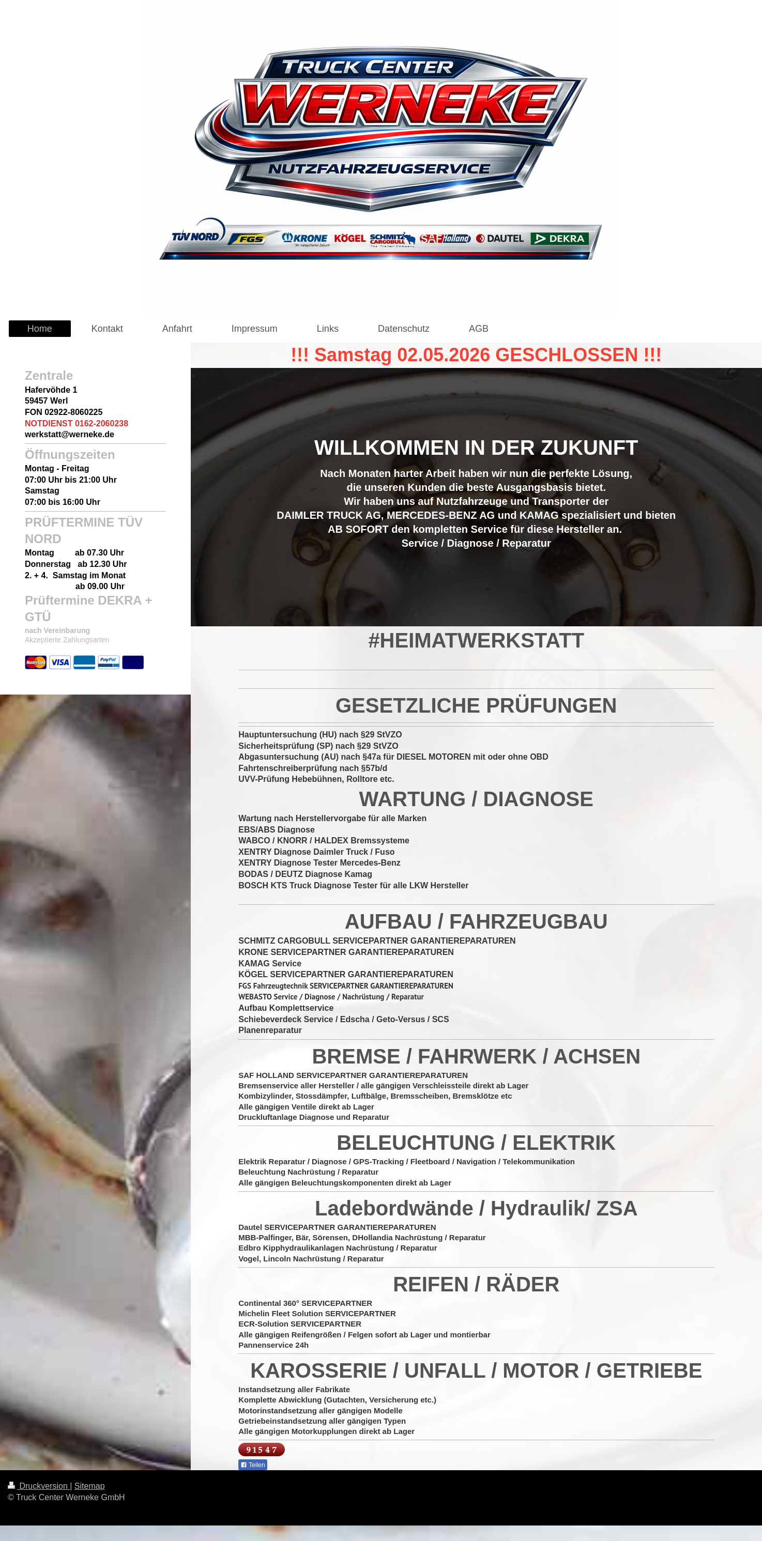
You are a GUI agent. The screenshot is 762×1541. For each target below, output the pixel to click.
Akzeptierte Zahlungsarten (67, 640)
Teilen (252, 1465)
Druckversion (39, 1486)
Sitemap (89, 1486)
